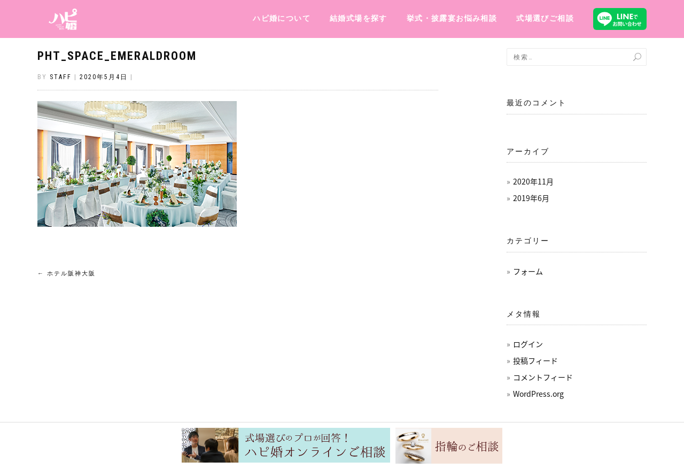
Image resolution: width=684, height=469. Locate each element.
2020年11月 (533, 181)
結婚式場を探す (358, 18)
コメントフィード (543, 377)
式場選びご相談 (545, 18)
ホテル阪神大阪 (66, 273)
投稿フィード (535, 360)
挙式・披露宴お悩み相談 (452, 18)
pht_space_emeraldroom (117, 56)
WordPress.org (538, 393)
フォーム (528, 271)
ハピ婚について (281, 18)
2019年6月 (531, 198)
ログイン (528, 344)
